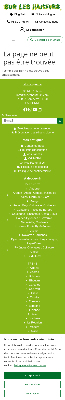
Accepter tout (32, 375)
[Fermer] (61, 337)
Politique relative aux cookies (30, 365)
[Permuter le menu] (13, 40)
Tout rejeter (32, 393)
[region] (32, 367)
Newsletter (10, 115)
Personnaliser (32, 384)
